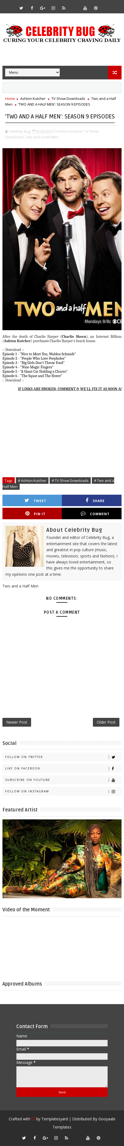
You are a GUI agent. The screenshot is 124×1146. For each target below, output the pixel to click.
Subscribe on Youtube (63, 780)
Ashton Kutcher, (71, 131)
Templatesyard (54, 1118)
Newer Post (16, 722)
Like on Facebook (63, 768)
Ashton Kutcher (33, 98)
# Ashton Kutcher (32, 480)
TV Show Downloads (68, 98)
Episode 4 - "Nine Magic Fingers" (27, 367)
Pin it (35, 513)
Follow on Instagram (63, 791)
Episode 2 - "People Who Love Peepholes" (34, 358)
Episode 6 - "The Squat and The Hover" (32, 376)
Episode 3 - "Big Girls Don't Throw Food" (33, 362)
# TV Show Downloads (70, 480)
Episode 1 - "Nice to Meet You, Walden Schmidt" (39, 354)
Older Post (106, 722)
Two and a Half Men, (42, 137)
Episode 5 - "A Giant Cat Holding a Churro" (35, 371)
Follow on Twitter (63, 757)
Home (10, 98)
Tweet (35, 500)
